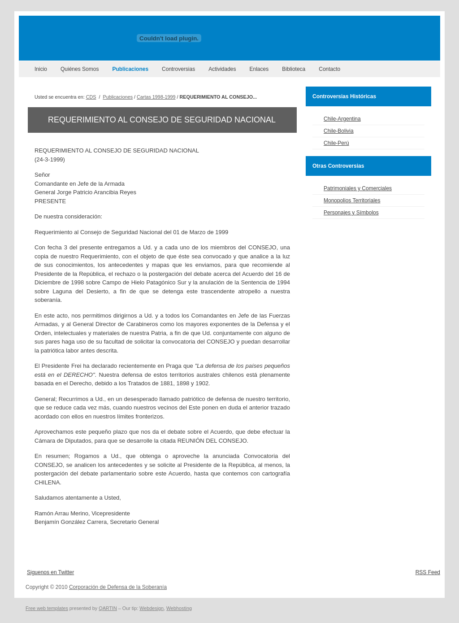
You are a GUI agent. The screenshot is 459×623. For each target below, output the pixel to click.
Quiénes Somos (80, 69)
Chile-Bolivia (339, 131)
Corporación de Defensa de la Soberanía (118, 587)
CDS (91, 97)
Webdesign (151, 608)
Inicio (41, 69)
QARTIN (108, 608)
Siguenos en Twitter (50, 572)
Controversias (178, 69)
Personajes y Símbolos (351, 212)
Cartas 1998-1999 (156, 97)
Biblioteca (293, 69)
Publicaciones (130, 69)
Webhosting (179, 608)
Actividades (222, 69)
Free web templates (47, 608)
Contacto (329, 69)
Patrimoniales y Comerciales (358, 188)
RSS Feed (428, 572)
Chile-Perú (336, 143)
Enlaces (259, 69)
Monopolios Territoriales (352, 200)
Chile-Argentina (342, 119)
